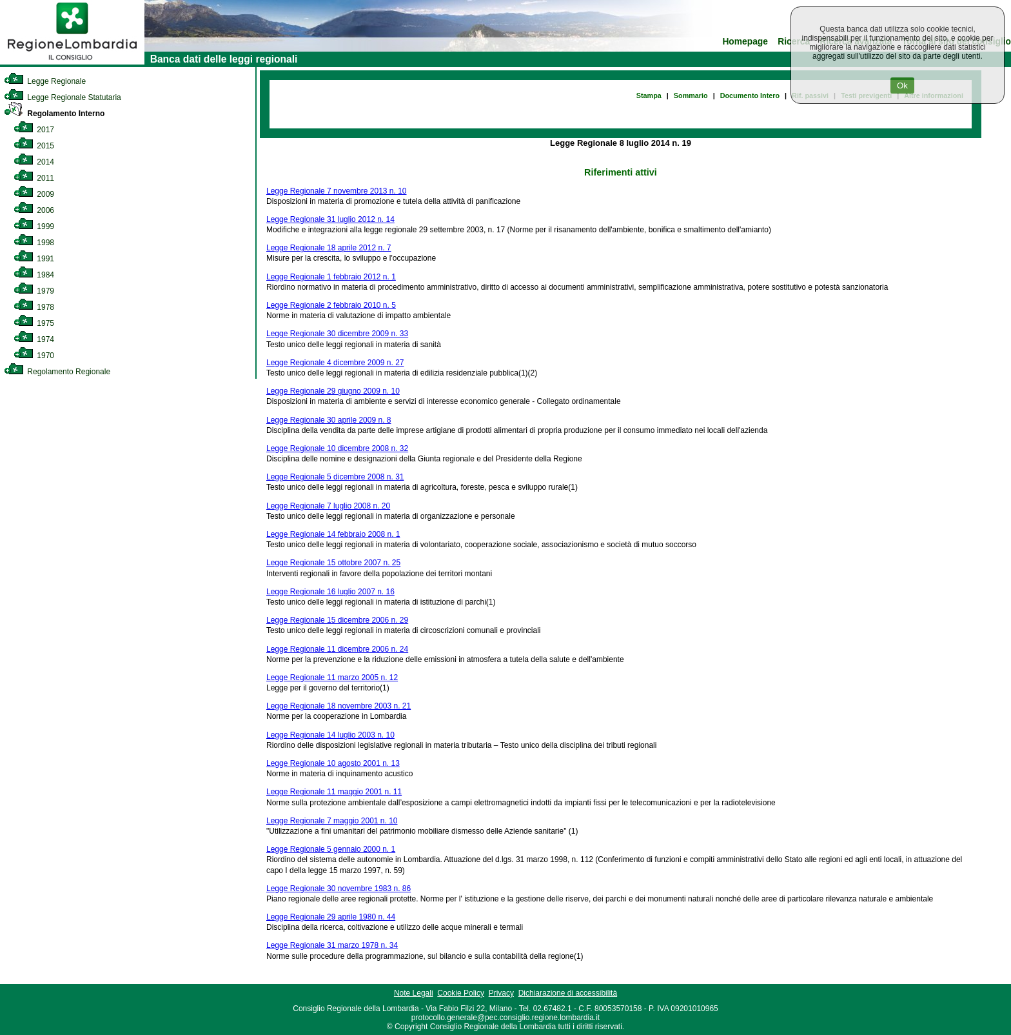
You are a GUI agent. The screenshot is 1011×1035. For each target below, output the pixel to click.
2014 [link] (34, 161)
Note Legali (413, 993)
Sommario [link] (691, 95)
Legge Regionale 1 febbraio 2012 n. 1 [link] (331, 276)
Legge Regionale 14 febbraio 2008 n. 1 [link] (333, 534)
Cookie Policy (460, 993)
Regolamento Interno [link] (54, 113)
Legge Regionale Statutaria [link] (62, 97)
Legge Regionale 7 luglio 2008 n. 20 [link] (328, 505)
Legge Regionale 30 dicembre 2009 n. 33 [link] (337, 333)
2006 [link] (34, 210)
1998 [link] (34, 242)
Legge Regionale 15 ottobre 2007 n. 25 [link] (333, 562)
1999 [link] (34, 226)
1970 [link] (34, 355)
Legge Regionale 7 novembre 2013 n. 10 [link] (336, 191)
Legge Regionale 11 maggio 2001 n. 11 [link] (334, 791)
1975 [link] (34, 323)
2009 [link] (34, 194)
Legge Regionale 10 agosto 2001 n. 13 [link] (333, 763)
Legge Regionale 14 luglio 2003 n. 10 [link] (330, 734)
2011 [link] (34, 178)
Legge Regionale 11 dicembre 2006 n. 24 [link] (337, 649)
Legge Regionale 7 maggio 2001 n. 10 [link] (332, 820)
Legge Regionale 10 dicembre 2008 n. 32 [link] (337, 448)
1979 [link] (34, 291)
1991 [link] (34, 258)
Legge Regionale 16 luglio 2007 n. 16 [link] (330, 591)
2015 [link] (34, 145)
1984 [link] (34, 274)
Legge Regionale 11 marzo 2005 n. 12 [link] (332, 677)
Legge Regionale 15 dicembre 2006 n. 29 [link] (337, 620)
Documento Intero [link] (750, 95)
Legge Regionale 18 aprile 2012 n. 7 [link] (328, 247)
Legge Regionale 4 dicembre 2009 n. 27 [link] (335, 362)
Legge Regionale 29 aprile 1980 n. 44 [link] (330, 916)
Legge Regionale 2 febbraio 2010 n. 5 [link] (331, 305)
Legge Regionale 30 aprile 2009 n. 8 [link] (328, 420)
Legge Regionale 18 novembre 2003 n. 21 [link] (338, 705)
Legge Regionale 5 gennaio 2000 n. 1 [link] (330, 849)
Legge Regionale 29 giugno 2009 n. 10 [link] (333, 391)
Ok (902, 85)
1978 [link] (34, 307)
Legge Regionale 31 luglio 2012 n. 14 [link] (330, 219)
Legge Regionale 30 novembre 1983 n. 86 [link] (338, 888)
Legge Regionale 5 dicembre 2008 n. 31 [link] (335, 476)
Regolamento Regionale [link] (57, 371)
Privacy (501, 993)
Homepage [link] (745, 41)
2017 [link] (34, 129)
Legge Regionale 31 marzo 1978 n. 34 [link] (332, 945)
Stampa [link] (649, 95)
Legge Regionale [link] (45, 81)
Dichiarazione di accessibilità (567, 993)
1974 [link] (34, 339)
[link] (72, 61)
